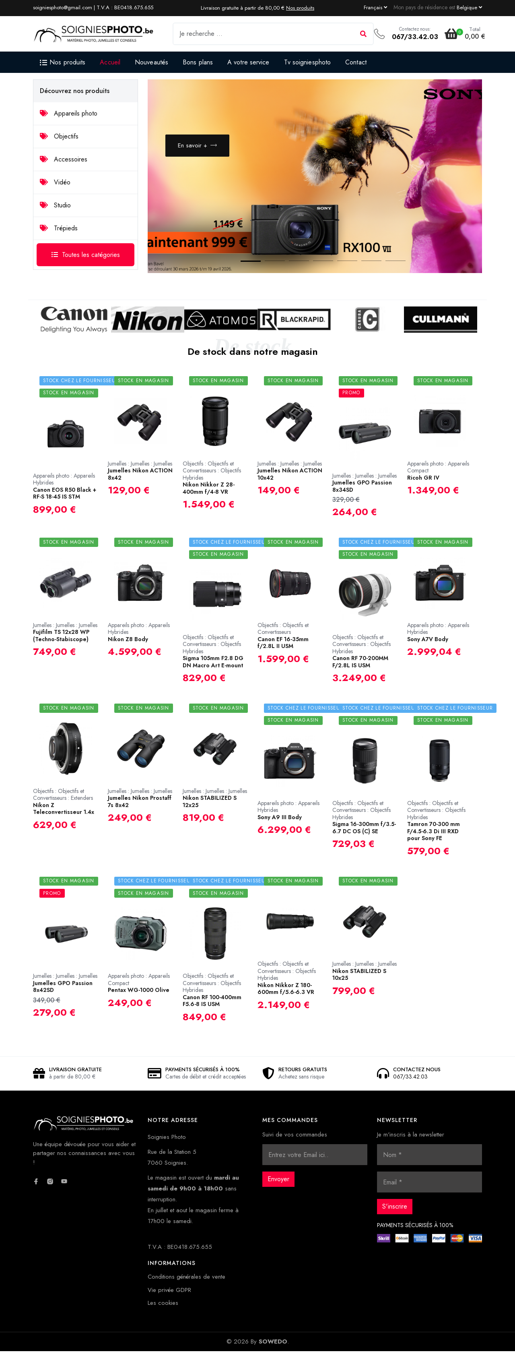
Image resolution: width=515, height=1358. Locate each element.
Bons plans (198, 62)
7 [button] (387, 269)
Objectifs (59, 136)
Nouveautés (151, 62)
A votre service (248, 62)
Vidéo (55, 182)
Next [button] (456, 252)
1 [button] (243, 269)
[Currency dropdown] (469, 7)
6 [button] (363, 269)
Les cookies (163, 1309)
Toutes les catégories (86, 254)
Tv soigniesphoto (307, 62)
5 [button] (339, 269)
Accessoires (63, 159)
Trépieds (59, 228)
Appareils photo (68, 113)
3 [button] (291, 269)
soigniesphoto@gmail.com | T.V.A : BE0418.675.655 (93, 7)
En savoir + (198, 149)
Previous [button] (432, 252)
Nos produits (300, 8)
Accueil (110, 62)
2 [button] (267, 269)
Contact (356, 62)
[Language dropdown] (375, 7)
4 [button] (315, 269)
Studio (55, 205)
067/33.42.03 (415, 36)
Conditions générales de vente (186, 1283)
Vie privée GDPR (169, 1296)
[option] (315, 179)
